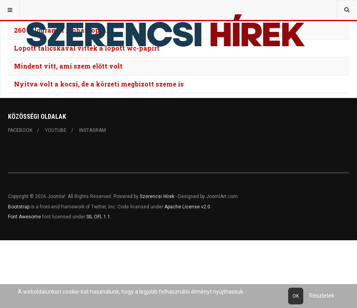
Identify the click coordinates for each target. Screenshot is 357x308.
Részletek (321, 295)
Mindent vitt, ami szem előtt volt (68, 66)
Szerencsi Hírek (157, 196)
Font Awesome (24, 217)
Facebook (20, 130)
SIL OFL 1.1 (98, 217)
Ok (296, 296)
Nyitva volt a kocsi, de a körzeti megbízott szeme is (99, 84)
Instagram (92, 130)
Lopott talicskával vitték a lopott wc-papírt (87, 48)
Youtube (55, 130)
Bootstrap (18, 207)
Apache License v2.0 (187, 207)
